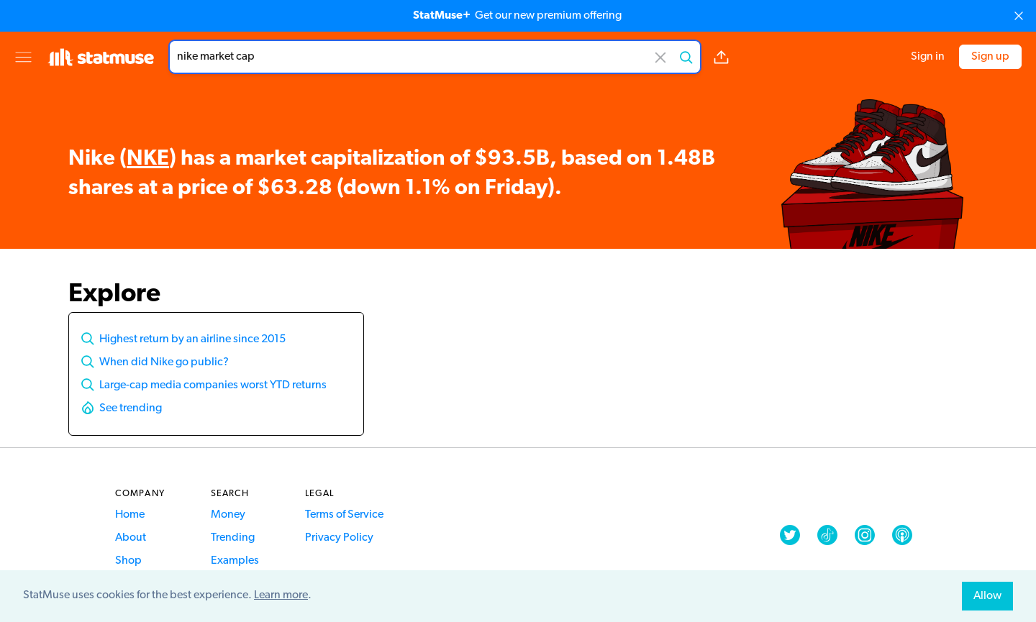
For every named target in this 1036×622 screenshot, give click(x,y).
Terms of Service (344, 515)
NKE (148, 159)
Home (130, 515)
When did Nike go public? (164, 362)
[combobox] (435, 56)
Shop (128, 561)
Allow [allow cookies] (987, 596)
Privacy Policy (339, 538)
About (130, 538)
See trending (130, 408)
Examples (235, 561)
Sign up (990, 57)
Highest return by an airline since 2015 (192, 339)
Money (228, 515)
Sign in (928, 57)
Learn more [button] (281, 595)
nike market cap (435, 56)
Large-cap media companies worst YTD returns (213, 385)
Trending (233, 538)
